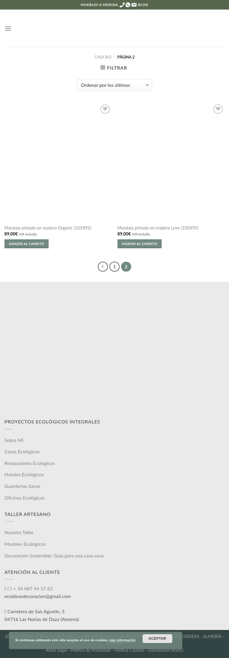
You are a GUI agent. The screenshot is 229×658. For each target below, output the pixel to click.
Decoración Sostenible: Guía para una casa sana (53, 555)
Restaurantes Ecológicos (29, 463)
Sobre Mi (13, 440)
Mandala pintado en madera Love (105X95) (157, 227)
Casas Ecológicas (21, 451)
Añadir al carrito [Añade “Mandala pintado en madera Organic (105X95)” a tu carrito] (26, 244)
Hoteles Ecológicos (24, 474)
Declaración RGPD (165, 650)
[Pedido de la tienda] (114, 85)
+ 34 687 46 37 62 (32, 588)
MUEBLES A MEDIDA (99, 4)
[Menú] (8, 28)
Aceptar (157, 639)
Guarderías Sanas (22, 486)
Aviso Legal (56, 650)
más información (122, 640)
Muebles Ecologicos (25, 544)
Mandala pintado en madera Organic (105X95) (47, 227)
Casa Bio (103, 57)
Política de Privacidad (91, 650)
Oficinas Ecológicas (24, 497)
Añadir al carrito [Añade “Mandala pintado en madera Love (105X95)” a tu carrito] (139, 244)
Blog (143, 4)
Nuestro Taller (19, 532)
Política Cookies (129, 650)
